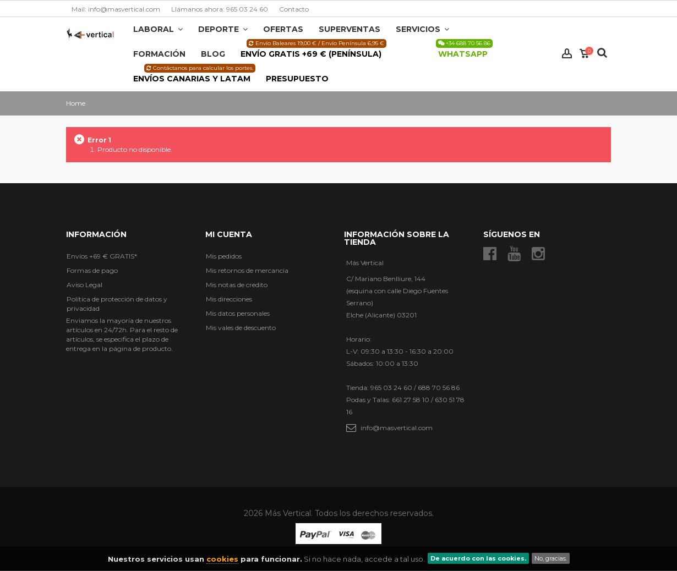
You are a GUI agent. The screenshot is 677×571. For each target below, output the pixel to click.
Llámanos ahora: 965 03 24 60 (219, 9)
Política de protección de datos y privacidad (117, 303)
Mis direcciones (229, 299)
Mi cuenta (228, 234)
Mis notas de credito (236, 285)
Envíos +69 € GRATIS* (102, 256)
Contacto (294, 9)
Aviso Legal (84, 285)
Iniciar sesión (567, 53)
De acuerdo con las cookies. (478, 558)
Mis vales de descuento (241, 327)
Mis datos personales (238, 313)
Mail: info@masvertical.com (116, 9)
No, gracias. (550, 558)
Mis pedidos (224, 256)
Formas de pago (92, 270)
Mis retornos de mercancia (247, 270)
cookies (222, 558)
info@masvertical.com (397, 428)
